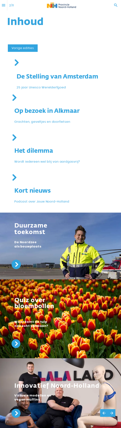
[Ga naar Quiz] (34, 306)
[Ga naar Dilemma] (14, 137)
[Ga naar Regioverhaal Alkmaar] (14, 97)
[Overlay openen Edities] (23, 48)
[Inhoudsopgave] (3, 5)
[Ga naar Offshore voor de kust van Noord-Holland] (32, 229)
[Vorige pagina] (104, 413)
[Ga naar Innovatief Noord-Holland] (57, 386)
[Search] (115, 5)
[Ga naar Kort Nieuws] (14, 177)
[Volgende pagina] (111, 413)
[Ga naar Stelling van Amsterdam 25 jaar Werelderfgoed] (16, 62)
